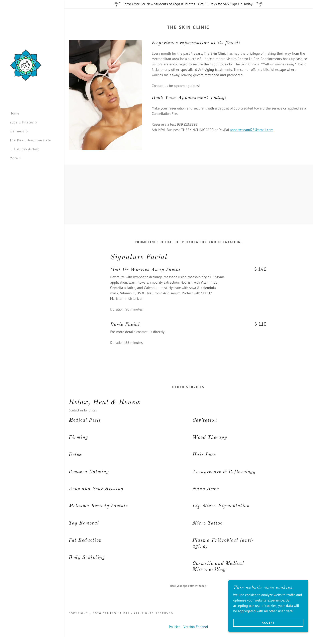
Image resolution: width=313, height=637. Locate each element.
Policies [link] (174, 627)
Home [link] (14, 113)
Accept (268, 622)
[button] (37, 122)
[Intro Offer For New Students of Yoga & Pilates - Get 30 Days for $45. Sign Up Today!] (188, 4)
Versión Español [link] (195, 627)
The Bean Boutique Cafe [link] (30, 140)
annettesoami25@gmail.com (251, 130)
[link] (26, 65)
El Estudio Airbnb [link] (25, 149)
